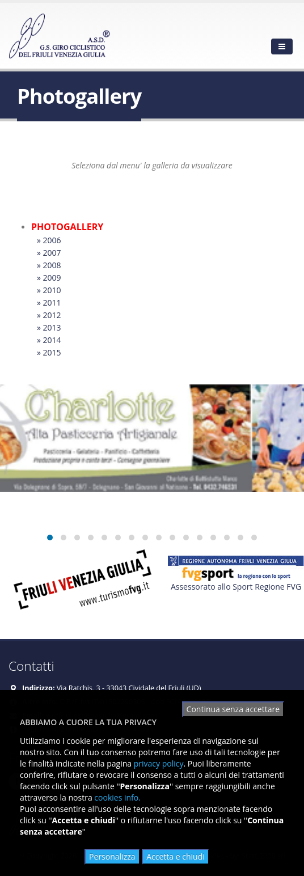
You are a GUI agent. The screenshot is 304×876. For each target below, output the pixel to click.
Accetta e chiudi (175, 856)
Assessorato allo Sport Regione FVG (236, 586)
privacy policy (159, 763)
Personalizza (112, 856)
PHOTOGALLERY (67, 227)
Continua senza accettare (233, 709)
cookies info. (117, 797)
